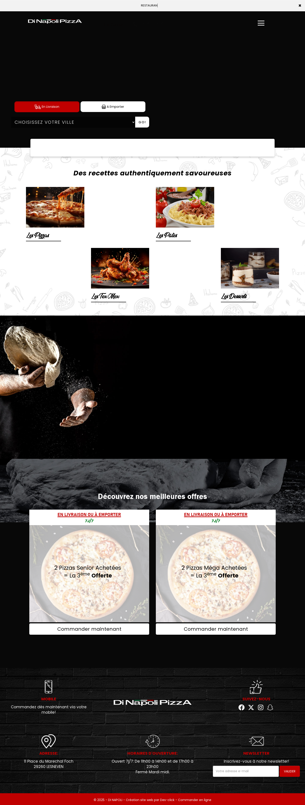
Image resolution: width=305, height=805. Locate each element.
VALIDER (289, 771)
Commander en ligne (194, 800)
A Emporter (113, 106)
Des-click (167, 800)
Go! (142, 122)
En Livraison (47, 106)
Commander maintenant (89, 629)
